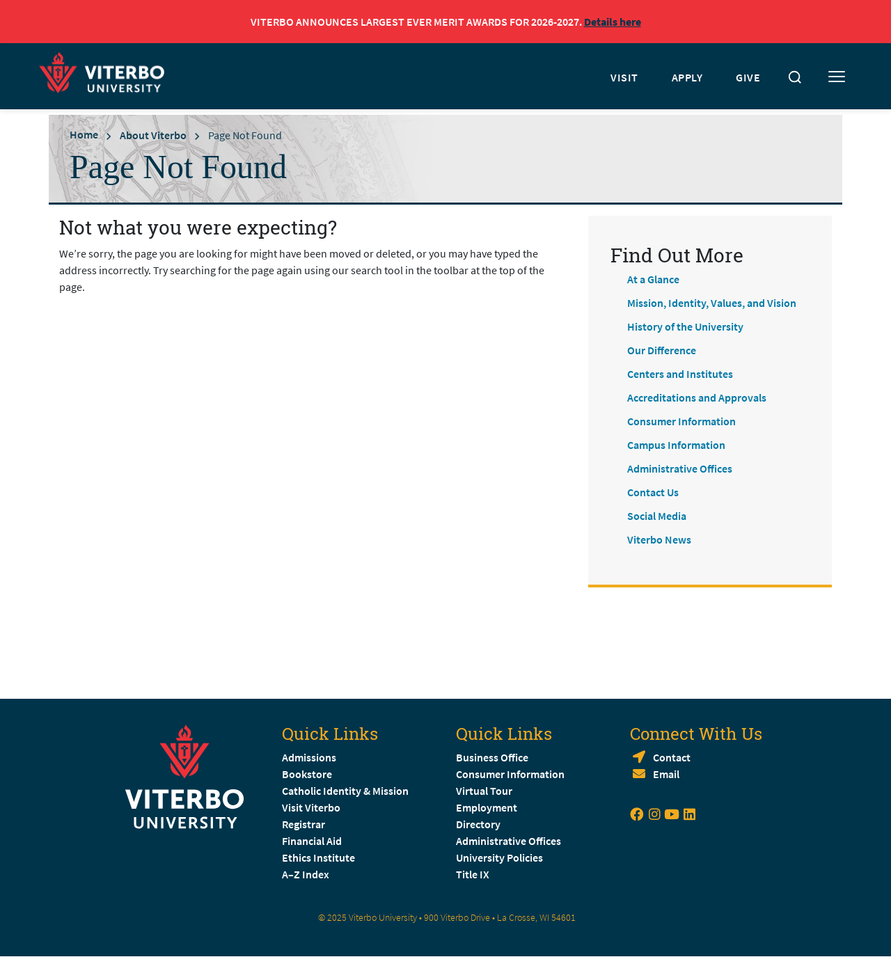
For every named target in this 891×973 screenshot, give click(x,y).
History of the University (685, 326)
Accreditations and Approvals (696, 397)
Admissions (309, 757)
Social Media (656, 516)
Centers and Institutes (680, 374)
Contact (672, 757)
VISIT (624, 77)
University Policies (499, 857)
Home (84, 134)
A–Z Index (305, 874)
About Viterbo (153, 135)
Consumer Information (681, 421)
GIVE (748, 77)
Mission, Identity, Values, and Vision (711, 303)
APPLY (687, 77)
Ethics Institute (318, 857)
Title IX (472, 874)
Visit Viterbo (311, 807)
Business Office (492, 757)
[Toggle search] (795, 77)
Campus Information (676, 445)
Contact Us (653, 492)
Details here (612, 22)
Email (666, 774)
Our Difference (661, 350)
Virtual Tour (484, 791)
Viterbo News (659, 539)
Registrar (303, 824)
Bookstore (307, 774)
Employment (486, 807)
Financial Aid (312, 841)
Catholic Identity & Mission (345, 791)
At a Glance (653, 279)
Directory (479, 824)
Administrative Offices (679, 468)
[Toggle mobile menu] (836, 77)
